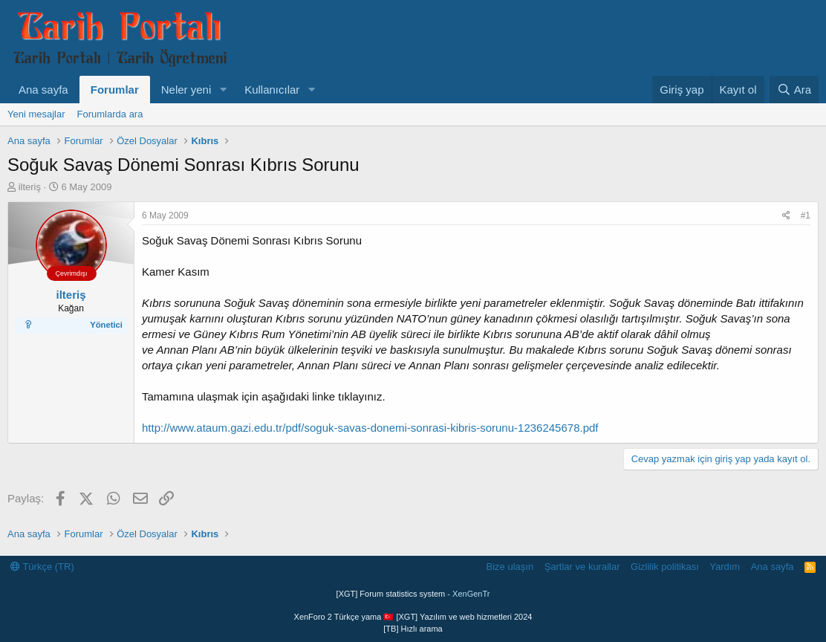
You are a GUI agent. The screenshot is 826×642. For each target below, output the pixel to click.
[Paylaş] (786, 215)
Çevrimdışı (71, 273)
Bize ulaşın (510, 566)
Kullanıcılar (271, 89)
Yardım (724, 566)
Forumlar (115, 89)
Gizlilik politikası (665, 566)
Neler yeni (186, 89)
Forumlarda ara (110, 114)
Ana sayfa (43, 89)
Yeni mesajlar (36, 114)
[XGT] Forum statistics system (413, 593)
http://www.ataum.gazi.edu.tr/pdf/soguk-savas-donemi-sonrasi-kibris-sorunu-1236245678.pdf (370, 427)
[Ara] (794, 89)
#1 (805, 215)
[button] (222, 89)
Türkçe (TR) (42, 566)
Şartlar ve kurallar (582, 566)
